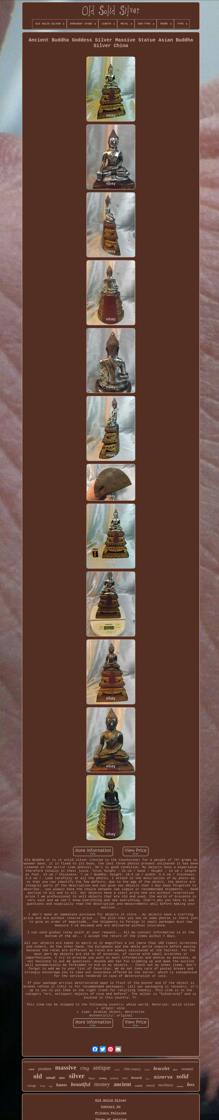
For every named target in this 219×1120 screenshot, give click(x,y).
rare (124, 1078)
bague (92, 1078)
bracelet (161, 1068)
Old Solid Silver (110, 1100)
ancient (122, 1084)
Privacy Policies (110, 1113)
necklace (165, 1084)
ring (84, 1068)
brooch (136, 1078)
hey (51, 1086)
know (61, 1084)
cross (117, 1069)
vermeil (187, 1069)
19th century (132, 1069)
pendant (44, 1068)
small (50, 1078)
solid (182, 1076)
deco (175, 1069)
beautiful (80, 1084)
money (102, 1084)
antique (101, 1067)
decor (148, 1079)
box (191, 1084)
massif (150, 1085)
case (31, 1069)
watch (138, 1085)
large (42, 1085)
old (37, 1076)
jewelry (180, 1086)
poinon (114, 1078)
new (62, 1078)
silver (77, 1076)
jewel (147, 1069)
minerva (163, 1077)
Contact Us (111, 1107)
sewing (103, 1078)
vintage (31, 1085)
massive (65, 1067)
